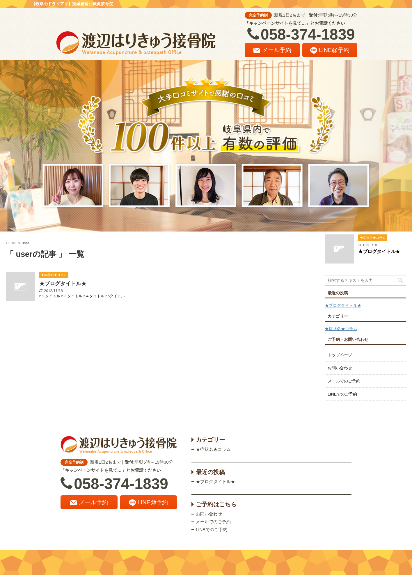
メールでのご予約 (344, 381)
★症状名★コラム (341, 328)
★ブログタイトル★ (62, 283)
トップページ (340, 355)
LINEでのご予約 (342, 394)
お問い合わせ (340, 368)
